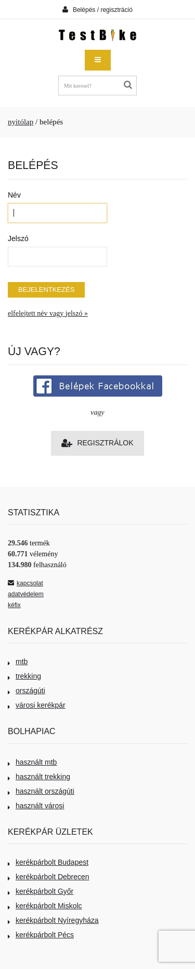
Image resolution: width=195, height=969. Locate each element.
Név (14, 195)
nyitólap (20, 122)
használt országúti (41, 791)
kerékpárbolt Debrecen (48, 877)
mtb (18, 661)
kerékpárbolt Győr (40, 891)
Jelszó (18, 238)
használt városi (36, 806)
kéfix (14, 605)
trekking (24, 676)
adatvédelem (26, 594)
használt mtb (32, 762)
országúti (26, 690)
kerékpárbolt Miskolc (45, 906)
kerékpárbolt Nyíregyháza (53, 920)
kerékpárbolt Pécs (41, 935)
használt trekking (39, 777)
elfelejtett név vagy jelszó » (48, 313)
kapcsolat (25, 583)
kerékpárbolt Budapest (48, 862)
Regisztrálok (97, 443)
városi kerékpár (37, 705)
